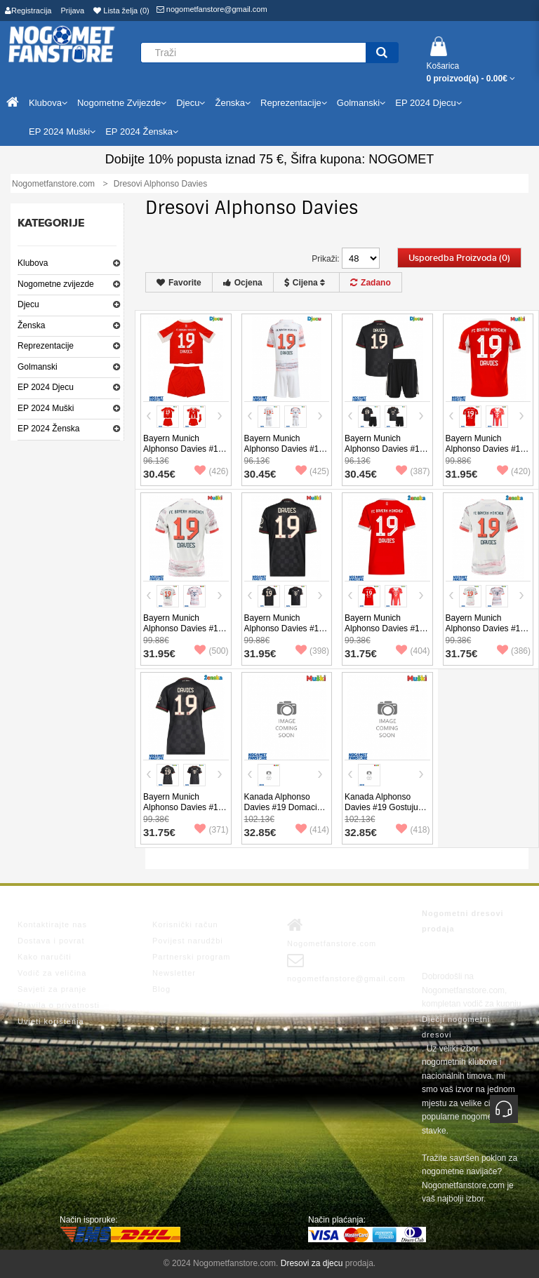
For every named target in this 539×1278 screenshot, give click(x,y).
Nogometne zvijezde (56, 284)
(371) (211, 829)
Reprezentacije (46, 346)
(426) (211, 471)
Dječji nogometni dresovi (456, 1027)
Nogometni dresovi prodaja (463, 921)
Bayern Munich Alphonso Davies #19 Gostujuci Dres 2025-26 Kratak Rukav (182, 633)
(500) (211, 651)
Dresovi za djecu (312, 1263)
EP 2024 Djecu (46, 387)
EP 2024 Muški (46, 408)
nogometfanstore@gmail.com (212, 9)
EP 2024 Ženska (49, 428)
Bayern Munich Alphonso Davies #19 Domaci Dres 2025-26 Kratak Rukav (487, 454)
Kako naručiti (45, 957)
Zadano (370, 283)
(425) (312, 471)
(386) (514, 651)
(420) (514, 471)
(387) (413, 471)
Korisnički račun (185, 924)
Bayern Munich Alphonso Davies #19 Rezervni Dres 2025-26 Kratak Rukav (284, 633)
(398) (312, 651)
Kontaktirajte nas (52, 924)
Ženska (31, 325)
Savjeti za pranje (52, 989)
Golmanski (38, 367)
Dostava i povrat (51, 940)
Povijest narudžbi (187, 940)
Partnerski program (191, 957)
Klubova (33, 263)
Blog (161, 989)
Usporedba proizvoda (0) (459, 258)
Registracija (28, 10)
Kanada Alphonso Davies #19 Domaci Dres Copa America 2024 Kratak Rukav (280, 812)
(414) (312, 829)
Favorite (179, 283)
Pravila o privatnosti (59, 1005)
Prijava (73, 10)
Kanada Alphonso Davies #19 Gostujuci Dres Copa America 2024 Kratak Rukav (384, 812)
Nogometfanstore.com (331, 932)
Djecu (28, 304)
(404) (413, 651)
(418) (413, 829)
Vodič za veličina (52, 973)
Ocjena (242, 283)
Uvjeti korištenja (51, 1021)
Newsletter (174, 973)
